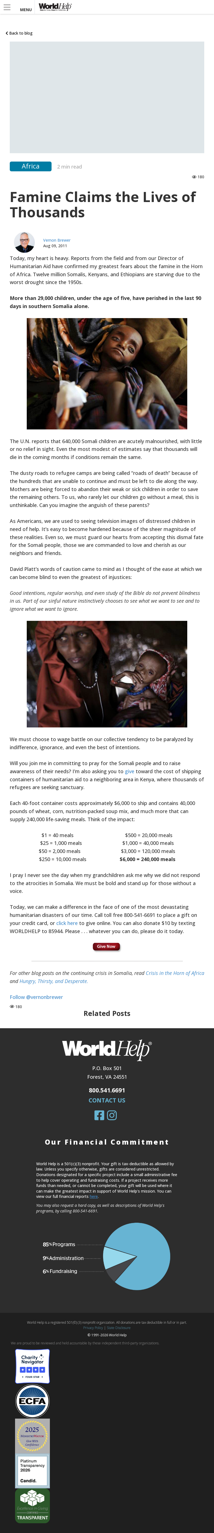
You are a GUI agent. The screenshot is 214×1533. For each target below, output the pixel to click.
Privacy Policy (93, 1327)
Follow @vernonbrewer (36, 997)
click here (67, 923)
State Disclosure (119, 1327)
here (94, 1196)
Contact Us (107, 1100)
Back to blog (19, 33)
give (129, 771)
